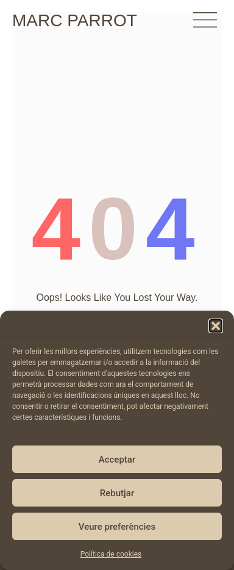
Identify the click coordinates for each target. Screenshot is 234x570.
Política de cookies (111, 554)
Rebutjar (117, 493)
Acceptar (117, 459)
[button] (216, 326)
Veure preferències (117, 526)
